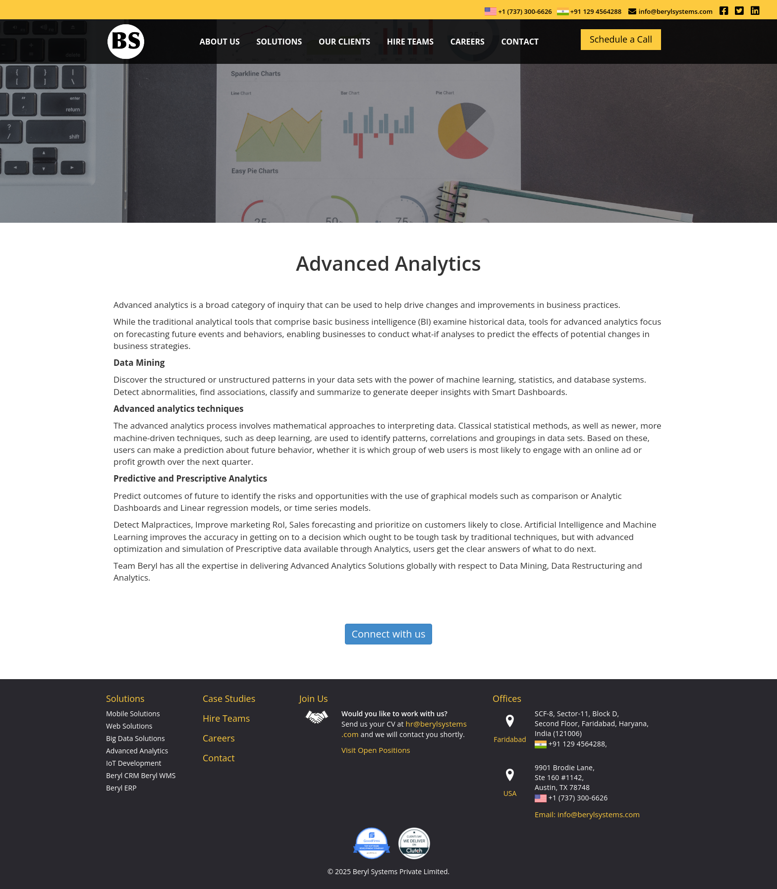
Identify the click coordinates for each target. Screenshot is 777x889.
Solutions (279, 41)
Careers (219, 738)
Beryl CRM (122, 775)
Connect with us (388, 634)
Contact (219, 758)
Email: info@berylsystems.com (587, 814)
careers (467, 41)
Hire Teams (410, 41)
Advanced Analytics (137, 750)
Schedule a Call (621, 39)
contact (520, 41)
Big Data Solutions (135, 738)
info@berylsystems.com (676, 11)
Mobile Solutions (133, 713)
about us (220, 41)
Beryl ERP (121, 787)
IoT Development (133, 763)
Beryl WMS (158, 775)
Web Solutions (129, 726)
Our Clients (344, 41)
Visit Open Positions (375, 750)
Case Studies (229, 698)
